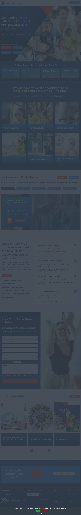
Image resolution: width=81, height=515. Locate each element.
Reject (43, 511)
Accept (37, 511)
